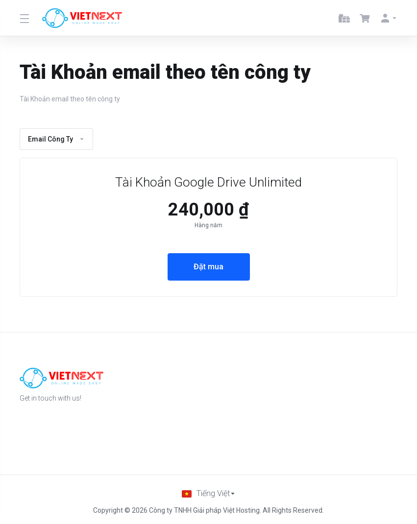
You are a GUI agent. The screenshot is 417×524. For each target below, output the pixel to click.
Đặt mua (208, 267)
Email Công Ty (56, 139)
